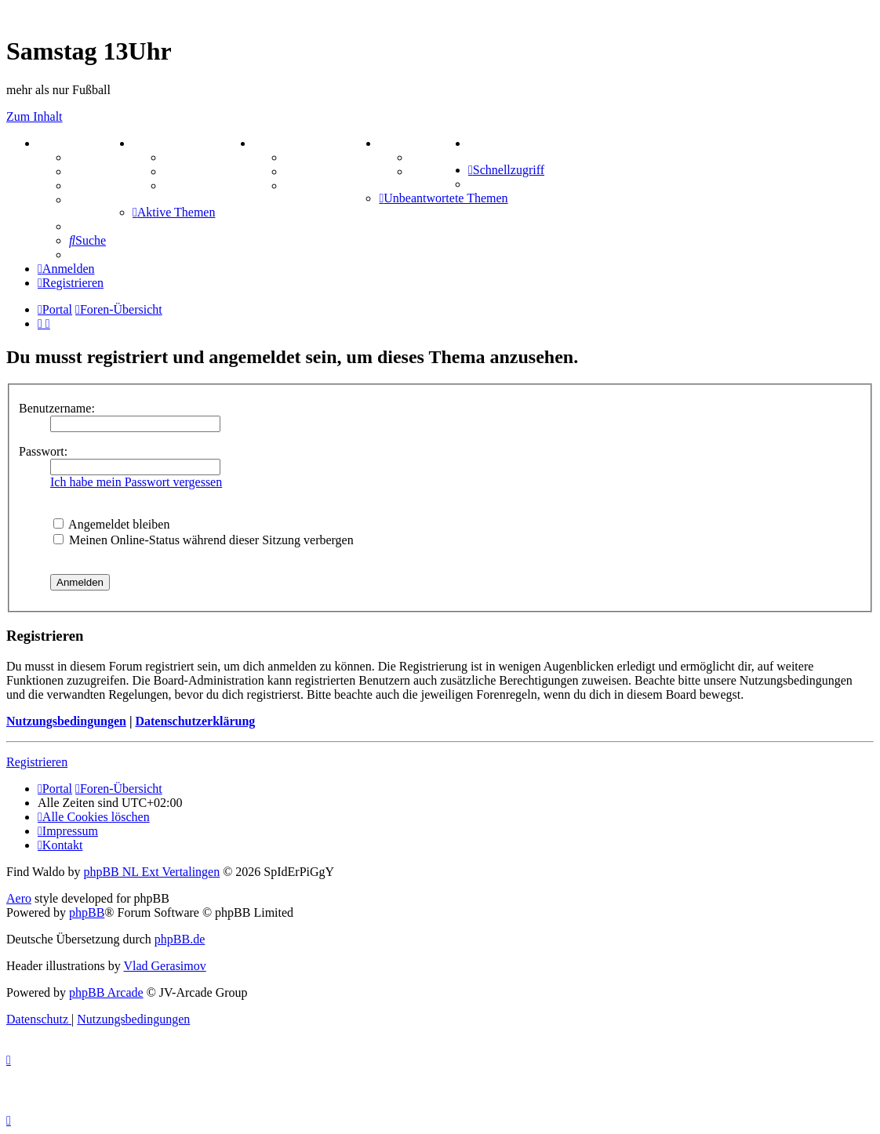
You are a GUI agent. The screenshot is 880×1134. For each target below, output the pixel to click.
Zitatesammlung (208, 185)
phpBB (86, 912)
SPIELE (280, 143)
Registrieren (36, 762)
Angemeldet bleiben (111, 524)
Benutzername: (57, 408)
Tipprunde (439, 157)
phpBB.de (180, 939)
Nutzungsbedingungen (66, 721)
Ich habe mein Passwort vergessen (136, 482)
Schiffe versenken (332, 185)
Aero (18, 898)
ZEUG (155, 143)
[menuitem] (471, 143)
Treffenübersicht (208, 171)
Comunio (435, 171)
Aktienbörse (197, 157)
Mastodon (95, 199)
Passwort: (43, 451)
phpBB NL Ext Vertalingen (151, 871)
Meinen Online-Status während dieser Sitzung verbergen (203, 540)
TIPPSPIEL (416, 143)
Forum (87, 157)
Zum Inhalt (34, 116)
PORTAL (68, 143)
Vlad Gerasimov (164, 965)
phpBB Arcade (106, 992)
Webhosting (101, 171)
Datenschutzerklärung (195, 721)
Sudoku (305, 171)
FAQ (82, 185)
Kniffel (303, 157)
